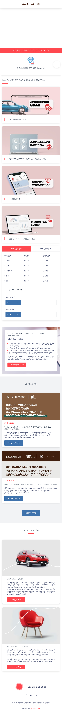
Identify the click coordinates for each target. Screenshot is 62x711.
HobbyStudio (35, 708)
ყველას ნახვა (31, 513)
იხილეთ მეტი (16, 600)
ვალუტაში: (9, 309)
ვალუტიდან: (10, 297)
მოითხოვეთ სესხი (17, 365)
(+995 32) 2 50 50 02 (36, 687)
